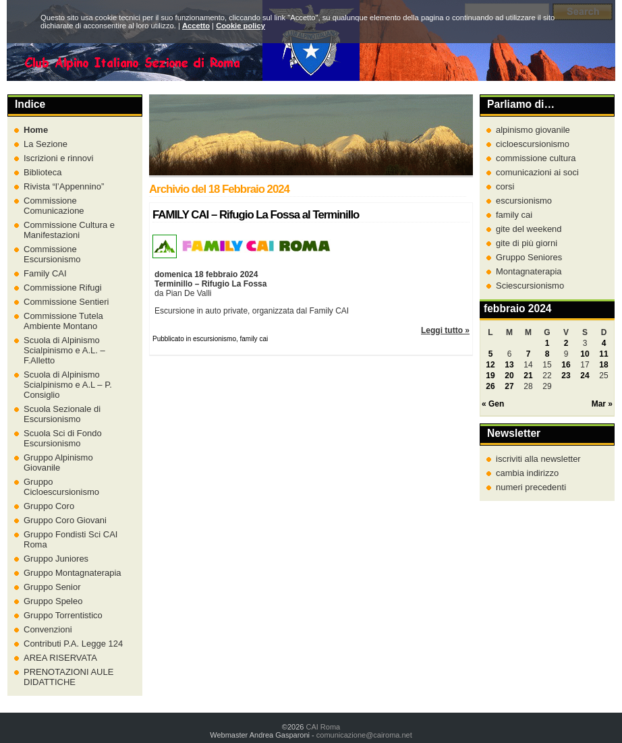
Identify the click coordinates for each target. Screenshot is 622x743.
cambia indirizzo (527, 473)
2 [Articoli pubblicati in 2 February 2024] (566, 343)
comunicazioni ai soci (537, 172)
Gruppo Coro (49, 506)
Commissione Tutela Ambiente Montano (63, 321)
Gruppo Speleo (53, 601)
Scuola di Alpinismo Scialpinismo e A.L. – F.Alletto (64, 350)
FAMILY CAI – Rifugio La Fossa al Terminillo (255, 214)
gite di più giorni (526, 243)
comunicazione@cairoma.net (364, 735)
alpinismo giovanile (533, 130)
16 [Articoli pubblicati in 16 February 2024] (565, 364)
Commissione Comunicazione (54, 206)
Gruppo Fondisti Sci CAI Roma (70, 539)
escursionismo (524, 201)
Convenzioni (48, 629)
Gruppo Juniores (56, 559)
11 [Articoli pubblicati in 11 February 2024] (603, 354)
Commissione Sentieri (66, 302)
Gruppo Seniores (529, 257)
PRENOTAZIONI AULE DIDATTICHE (68, 677)
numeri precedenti (531, 487)
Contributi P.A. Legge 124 (73, 643)
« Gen (493, 404)
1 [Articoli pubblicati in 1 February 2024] (547, 343)
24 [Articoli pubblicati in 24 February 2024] (584, 375)
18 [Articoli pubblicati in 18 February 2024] (603, 364)
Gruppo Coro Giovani (65, 520)
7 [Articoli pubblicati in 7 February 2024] (528, 354)
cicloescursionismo (532, 144)
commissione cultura (536, 158)
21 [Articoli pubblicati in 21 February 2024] (528, 375)
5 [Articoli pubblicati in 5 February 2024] (490, 354)
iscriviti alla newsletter (538, 459)
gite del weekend (529, 229)
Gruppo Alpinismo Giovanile (58, 462)
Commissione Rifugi (63, 288)
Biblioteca (42, 172)
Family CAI (45, 273)
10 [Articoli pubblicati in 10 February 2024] (584, 354)
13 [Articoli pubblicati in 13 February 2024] (509, 364)
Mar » (602, 404)
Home (36, 130)
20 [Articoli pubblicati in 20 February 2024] (509, 375)
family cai (514, 215)
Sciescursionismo (530, 285)
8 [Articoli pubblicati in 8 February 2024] (547, 354)
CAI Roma (323, 727)
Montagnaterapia (529, 271)
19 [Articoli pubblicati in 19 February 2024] (490, 375)
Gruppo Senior (52, 587)
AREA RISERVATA (60, 658)
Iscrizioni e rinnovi (58, 158)
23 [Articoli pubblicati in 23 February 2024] (565, 375)
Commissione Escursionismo (52, 254)
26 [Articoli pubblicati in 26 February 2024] (490, 386)
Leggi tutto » (445, 330)
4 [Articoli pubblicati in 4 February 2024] (604, 343)
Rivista (64, 186)
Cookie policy (240, 26)
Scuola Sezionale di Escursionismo (62, 414)
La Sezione (45, 144)
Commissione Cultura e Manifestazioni (69, 230)
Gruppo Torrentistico (63, 615)
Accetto (196, 26)
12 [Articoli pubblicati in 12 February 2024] (490, 364)
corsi (505, 186)
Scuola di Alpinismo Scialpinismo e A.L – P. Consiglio (68, 384)
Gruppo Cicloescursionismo (61, 487)
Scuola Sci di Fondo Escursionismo (63, 438)
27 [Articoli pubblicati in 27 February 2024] (509, 386)
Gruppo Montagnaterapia (72, 573)
